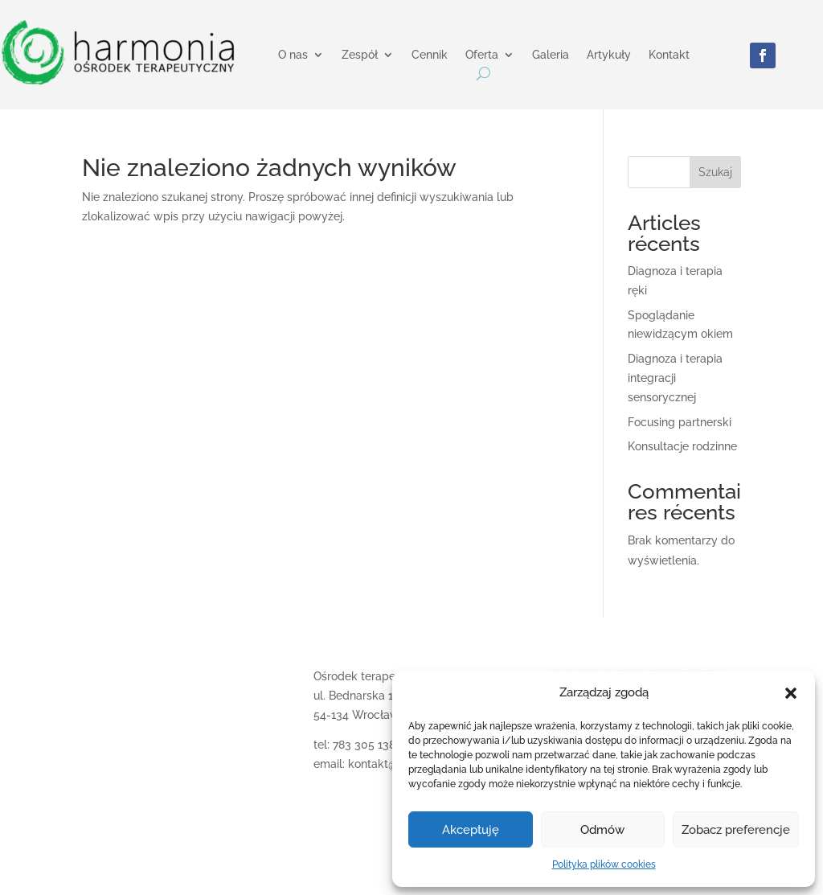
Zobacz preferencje (736, 830)
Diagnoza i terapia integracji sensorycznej (675, 378)
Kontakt (669, 55)
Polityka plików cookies (604, 864)
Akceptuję (470, 830)
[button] (791, 693)
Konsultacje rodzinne (682, 446)
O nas (293, 55)
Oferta (481, 55)
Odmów (602, 830)
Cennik (430, 55)
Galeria (550, 55)
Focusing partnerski (679, 422)
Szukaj (715, 172)
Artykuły (609, 55)
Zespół (360, 55)
